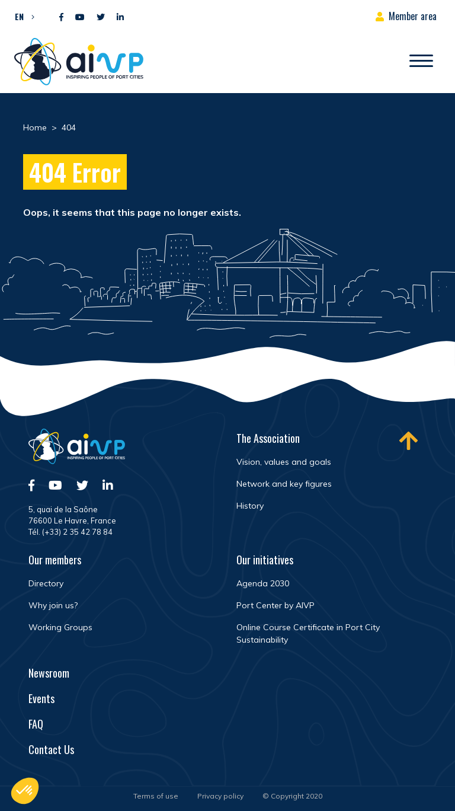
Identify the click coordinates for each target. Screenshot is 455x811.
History (250, 505)
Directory (45, 583)
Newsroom (48, 673)
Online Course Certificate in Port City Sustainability (308, 633)
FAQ (35, 724)
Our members (54, 559)
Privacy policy (220, 795)
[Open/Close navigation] (421, 62)
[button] (21, 16)
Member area (413, 16)
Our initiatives (264, 559)
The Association (268, 438)
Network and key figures (284, 483)
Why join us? (53, 605)
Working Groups (60, 627)
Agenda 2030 (262, 583)
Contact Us (51, 749)
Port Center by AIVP (275, 605)
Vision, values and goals (283, 461)
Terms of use (155, 795)
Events (41, 698)
